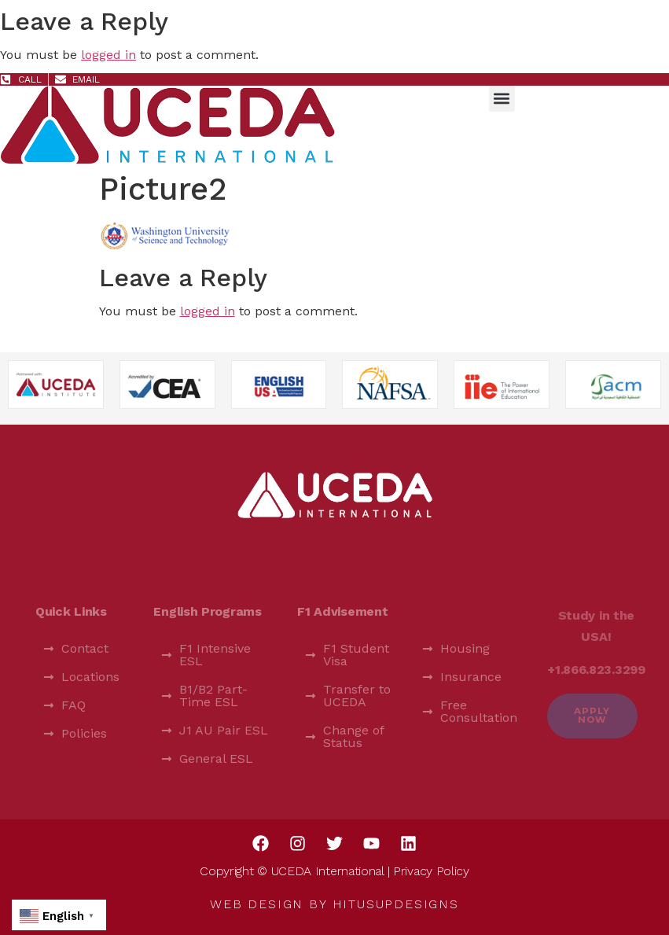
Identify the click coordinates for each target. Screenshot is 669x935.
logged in (108, 54)
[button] (502, 99)
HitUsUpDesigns (396, 903)
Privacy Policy (431, 870)
